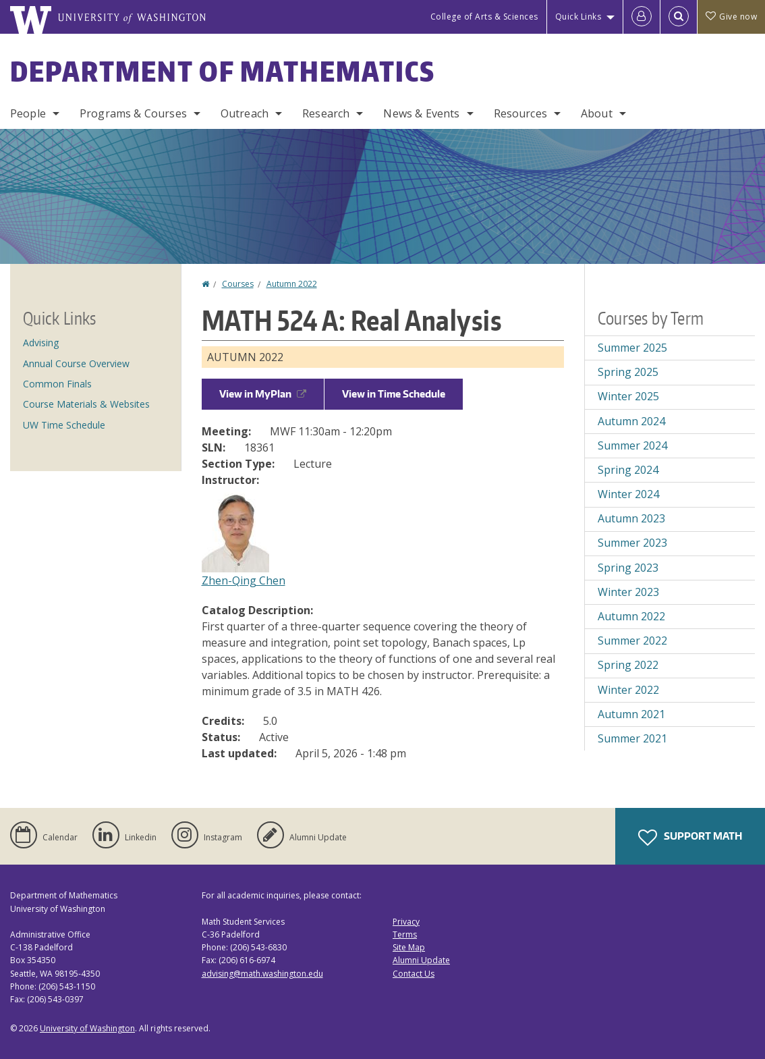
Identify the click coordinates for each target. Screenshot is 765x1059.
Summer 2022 (632, 640)
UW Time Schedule (64, 424)
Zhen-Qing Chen (243, 580)
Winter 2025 (628, 396)
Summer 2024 (632, 445)
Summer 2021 (632, 738)
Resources (520, 113)
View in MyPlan (262, 394)
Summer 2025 (632, 347)
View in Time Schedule (393, 394)
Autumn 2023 (631, 518)
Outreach (244, 113)
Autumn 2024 (631, 421)
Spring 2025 (628, 371)
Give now (731, 16)
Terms (405, 934)
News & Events (421, 113)
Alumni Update (421, 960)
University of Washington (87, 1028)
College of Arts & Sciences (484, 16)
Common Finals (57, 383)
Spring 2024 (628, 469)
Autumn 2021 (631, 714)
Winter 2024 (628, 494)
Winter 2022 (628, 689)
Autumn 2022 (291, 284)
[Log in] (641, 17)
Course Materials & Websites (86, 404)
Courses (238, 284)
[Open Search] (678, 17)
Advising (41, 342)
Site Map (409, 947)
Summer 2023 (632, 542)
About (597, 113)
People (28, 113)
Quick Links (578, 16)
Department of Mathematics (222, 71)
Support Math (690, 837)
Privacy (406, 921)
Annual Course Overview (76, 363)
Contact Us (413, 973)
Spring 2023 (628, 567)
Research (325, 113)
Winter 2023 (628, 592)
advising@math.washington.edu (262, 973)
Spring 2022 (628, 664)
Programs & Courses (133, 113)
